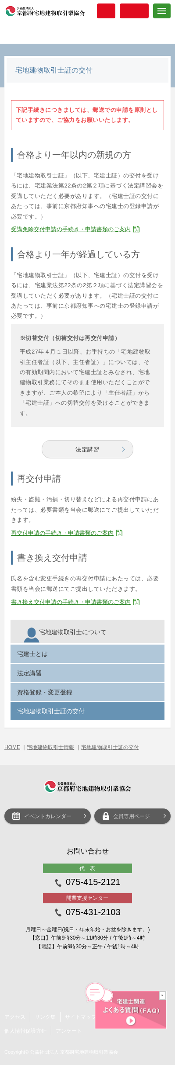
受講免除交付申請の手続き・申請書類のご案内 (71, 229)
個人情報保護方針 (25, 1031)
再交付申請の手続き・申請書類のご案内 (62, 533)
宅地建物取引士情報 (50, 747)
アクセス (14, 1017)
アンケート (69, 1031)
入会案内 (106, 10)
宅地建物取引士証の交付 (110, 747)
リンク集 (45, 1017)
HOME (12, 747)
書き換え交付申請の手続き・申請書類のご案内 (71, 602)
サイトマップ (80, 1017)
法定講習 (87, 449)
